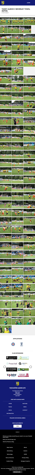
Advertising (10, 450)
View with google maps (17, 399)
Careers (25, 450)
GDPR (25, 454)
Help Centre (10, 447)
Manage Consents (25, 461)
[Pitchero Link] (17, 434)
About (25, 447)
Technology (10, 454)
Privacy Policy (25, 457)
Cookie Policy (9, 461)
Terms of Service (10, 457)
